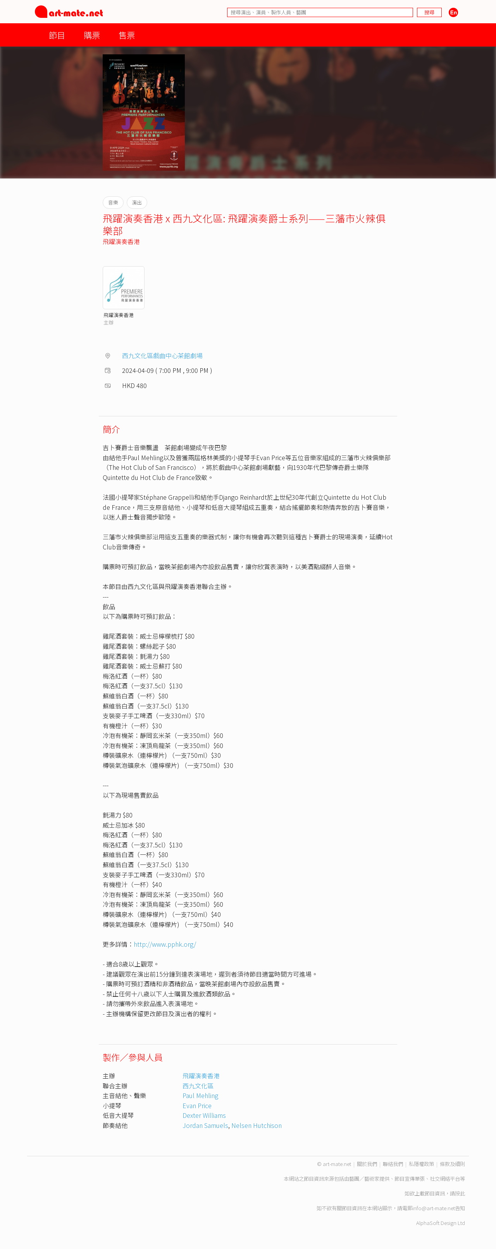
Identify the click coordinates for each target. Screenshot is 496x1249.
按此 (460, 1193)
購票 (92, 35)
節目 (57, 35)
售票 (127, 35)
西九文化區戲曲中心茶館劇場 (162, 355)
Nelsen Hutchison (256, 1125)
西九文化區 (198, 1085)
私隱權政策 (421, 1164)
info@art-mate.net (433, 1208)
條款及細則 (452, 1164)
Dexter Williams (204, 1115)
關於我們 (367, 1164)
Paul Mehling (200, 1095)
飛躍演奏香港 (121, 241)
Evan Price (197, 1105)
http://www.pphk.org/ (165, 944)
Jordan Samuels (205, 1125)
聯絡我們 (393, 1164)
